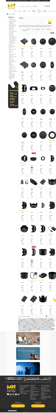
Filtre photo (11, 51)
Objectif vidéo (41, 327)
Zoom (28, 330)
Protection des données (44, 394)
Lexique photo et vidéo (46, 397)
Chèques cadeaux (23, 387)
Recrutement (44, 388)
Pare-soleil (11, 66)
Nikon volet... (22, 72)
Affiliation (22, 389)
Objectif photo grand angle (44, 326)
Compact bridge (12, 39)
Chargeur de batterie (13, 37)
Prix (33, 29)
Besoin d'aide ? (45, 0)
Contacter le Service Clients (34, 389)
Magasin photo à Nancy (34, 396)
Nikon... (32, 48)
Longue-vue (11, 59)
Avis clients (28, 29)
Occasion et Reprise (24, 393)
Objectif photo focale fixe (32, 326)
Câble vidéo (11, 35)
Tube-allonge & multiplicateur (12, 77)
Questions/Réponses (34, 391)
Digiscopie (11, 45)
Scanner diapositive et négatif (13, 72)
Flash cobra (11, 55)
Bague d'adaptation (13, 25)
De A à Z (43, 29)
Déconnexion (33, 399)
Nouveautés (49, 29)
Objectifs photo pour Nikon (13, 62)
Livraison (32, 392)
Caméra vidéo (12, 36)
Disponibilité (38, 29)
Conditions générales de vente (45, 391)
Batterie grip (11, 26)
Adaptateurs (11, 22)
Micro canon (11, 60)
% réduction (25, 30)
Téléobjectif (36, 329)
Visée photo (11, 78)
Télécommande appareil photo (12, 74)
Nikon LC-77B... (23, 143)
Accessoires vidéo (13, 20)
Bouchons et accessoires (12, 30)
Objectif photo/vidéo (12, 64)
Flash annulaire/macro (12, 53)
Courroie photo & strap (12, 43)
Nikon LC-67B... (41, 119)
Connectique (12, 41)
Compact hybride (13, 40)
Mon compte (33, 398)
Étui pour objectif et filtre (12, 50)
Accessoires (11, 18)
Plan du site (43, 398)
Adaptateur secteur (13, 21)
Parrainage (22, 388)
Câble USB (11, 34)
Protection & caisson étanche (12, 68)
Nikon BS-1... (22, 49)
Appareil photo (12, 24)
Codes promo (22, 392)
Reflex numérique (12, 70)
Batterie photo (12, 27)
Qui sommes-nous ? (45, 387)
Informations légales (45, 389)
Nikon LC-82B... (50, 119)
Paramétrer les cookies (46, 396)
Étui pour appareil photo (12, 47)
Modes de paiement (34, 394)
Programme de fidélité (24, 391)
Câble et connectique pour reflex (13, 32)
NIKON (13, 14)
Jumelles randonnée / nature (13, 57)
